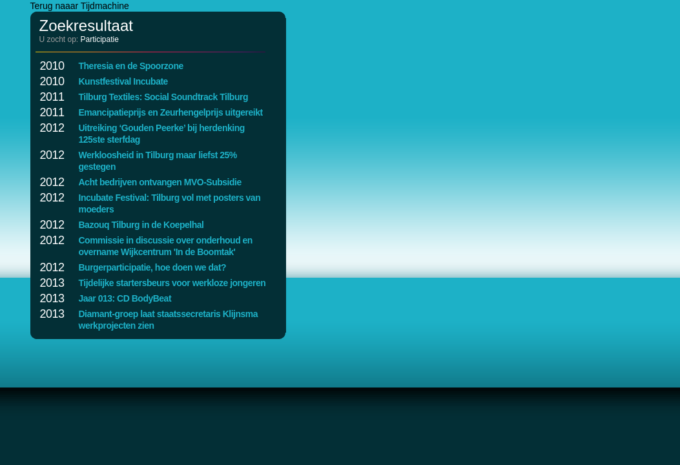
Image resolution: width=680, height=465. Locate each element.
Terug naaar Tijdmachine (79, 6)
